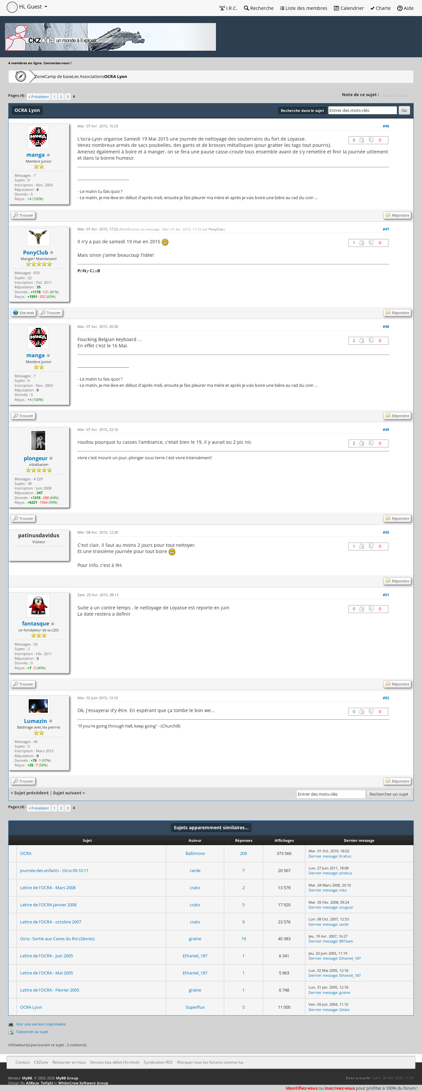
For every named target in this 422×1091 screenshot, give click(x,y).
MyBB (27, 1078)
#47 (386, 228)
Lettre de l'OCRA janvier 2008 (48, 905)
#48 (386, 326)
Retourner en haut (69, 1062)
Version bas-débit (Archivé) (114, 1062)
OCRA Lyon (160, 76)
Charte (381, 8)
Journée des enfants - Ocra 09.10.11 (54, 870)
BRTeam (346, 941)
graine (195, 939)
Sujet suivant (67, 793)
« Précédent (39, 96)
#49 (386, 429)
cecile (195, 870)
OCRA (25, 853)
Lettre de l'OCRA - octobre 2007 (50, 922)
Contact (22, 1062)
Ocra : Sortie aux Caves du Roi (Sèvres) (57, 939)
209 (243, 853)
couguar (346, 907)
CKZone (46, 76)
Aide (405, 8)
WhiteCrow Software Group (83, 1082)
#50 (386, 532)
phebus (345, 872)
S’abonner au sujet (32, 1031)
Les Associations (121, 76)
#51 (386, 594)
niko (343, 890)
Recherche (259, 8)
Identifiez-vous (301, 1088)
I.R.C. (228, 8)
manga (35, 154)
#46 (386, 125)
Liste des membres (303, 8)
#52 (386, 697)
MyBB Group (67, 1078)
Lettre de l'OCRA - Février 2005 (49, 990)
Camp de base (80, 76)
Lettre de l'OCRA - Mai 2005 (46, 973)
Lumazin (35, 721)
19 (243, 939)
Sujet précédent (31, 793)
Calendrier (349, 8)
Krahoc (345, 856)
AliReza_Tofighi (39, 1082)
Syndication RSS (158, 1062)
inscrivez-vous (340, 1088)
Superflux (195, 1007)
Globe (344, 1009)
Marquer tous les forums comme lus (210, 1062)
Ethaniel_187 (195, 956)
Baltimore (195, 853)
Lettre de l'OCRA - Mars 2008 (47, 888)
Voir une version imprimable (41, 1024)
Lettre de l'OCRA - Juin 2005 (46, 956)
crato (195, 888)
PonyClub (216, 229)
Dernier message (323, 856)
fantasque (35, 623)
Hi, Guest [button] (25, 6)
